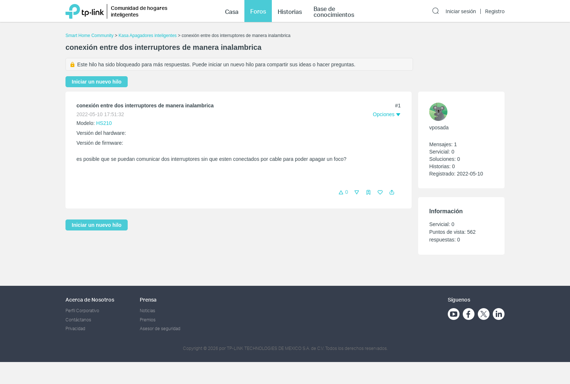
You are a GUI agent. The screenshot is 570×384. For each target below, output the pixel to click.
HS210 (104, 123)
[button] (392, 192)
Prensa (148, 299)
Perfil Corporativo (82, 310)
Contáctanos (78, 319)
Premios (147, 319)
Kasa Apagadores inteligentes (148, 35)
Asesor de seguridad (160, 328)
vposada (439, 127)
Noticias (147, 310)
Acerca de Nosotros (89, 299)
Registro (495, 11)
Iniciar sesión (461, 11)
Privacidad (75, 328)
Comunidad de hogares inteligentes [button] (139, 11)
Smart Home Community (89, 35)
